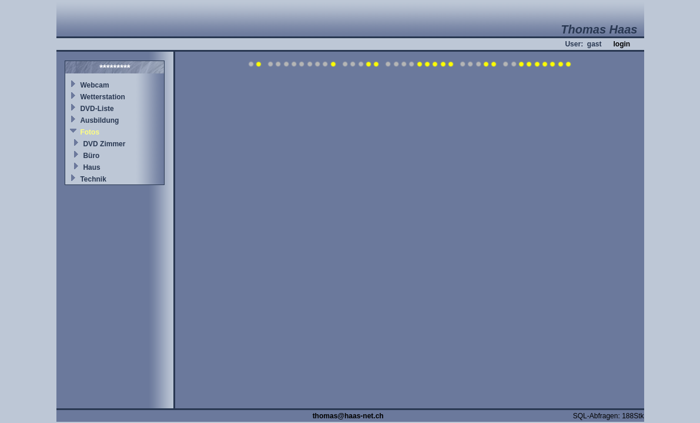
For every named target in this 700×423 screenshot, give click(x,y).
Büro (91, 156)
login (621, 44)
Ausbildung (99, 120)
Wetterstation (102, 97)
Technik (93, 179)
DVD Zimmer (104, 144)
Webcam (94, 85)
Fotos (89, 132)
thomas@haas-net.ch (348, 416)
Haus (91, 167)
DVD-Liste (96, 109)
